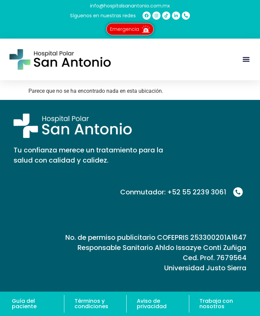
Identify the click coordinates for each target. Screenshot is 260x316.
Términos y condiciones (91, 303)
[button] (246, 59)
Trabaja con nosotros (216, 303)
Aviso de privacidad (152, 303)
